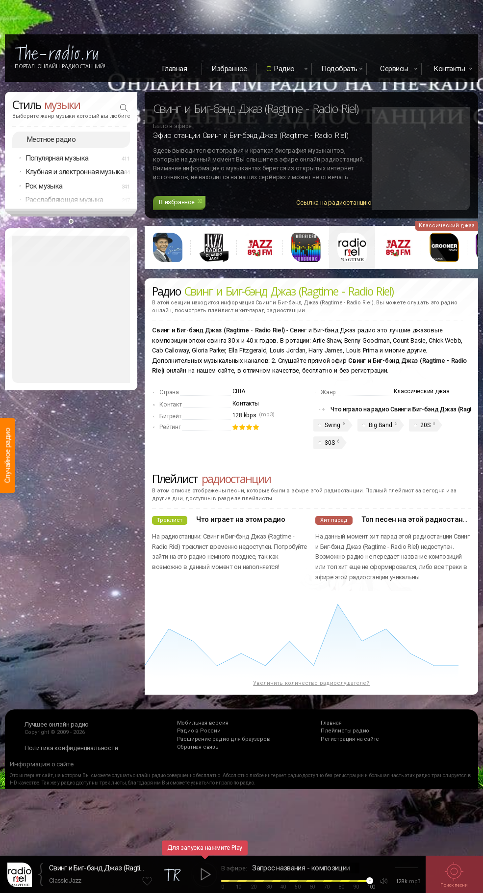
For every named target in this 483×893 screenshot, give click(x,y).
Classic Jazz (65, 880)
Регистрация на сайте (350, 739)
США (238, 391)
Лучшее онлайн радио (57, 724)
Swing (332, 425)
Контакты (245, 403)
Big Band (380, 425)
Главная (174, 68)
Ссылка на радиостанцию (334, 202)
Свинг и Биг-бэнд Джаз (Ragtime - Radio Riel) (98, 868)
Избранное (229, 68)
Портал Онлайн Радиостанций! (60, 66)
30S (329, 442)
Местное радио (51, 139)
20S (425, 425)
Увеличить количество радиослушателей (311, 683)
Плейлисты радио (345, 731)
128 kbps (244, 415)
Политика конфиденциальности (71, 748)
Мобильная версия (203, 723)
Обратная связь (198, 747)
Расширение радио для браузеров (223, 739)
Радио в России (199, 731)
